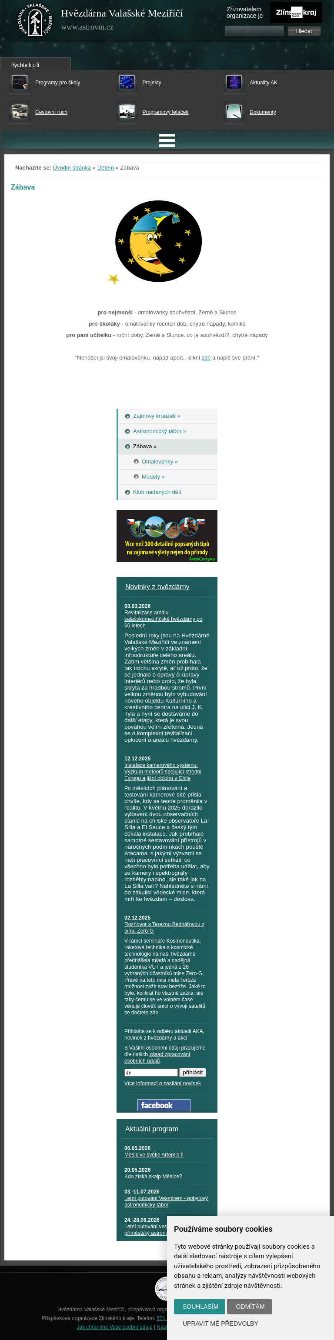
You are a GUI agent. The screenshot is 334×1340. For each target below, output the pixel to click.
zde (205, 357)
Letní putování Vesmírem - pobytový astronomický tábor (166, 1201)
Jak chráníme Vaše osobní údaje (115, 1327)
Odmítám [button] (250, 1306)
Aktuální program (151, 1129)
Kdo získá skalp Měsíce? (153, 1176)
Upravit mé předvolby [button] (220, 1323)
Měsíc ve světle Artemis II (154, 1155)
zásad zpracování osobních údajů (157, 1057)
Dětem (105, 167)
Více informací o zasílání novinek (162, 1083)
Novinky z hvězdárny (157, 586)
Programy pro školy (57, 83)
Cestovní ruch (51, 112)
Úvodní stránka (72, 167)
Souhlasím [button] (200, 1306)
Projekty (152, 83)
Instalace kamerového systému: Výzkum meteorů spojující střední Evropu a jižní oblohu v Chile (162, 771)
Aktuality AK (263, 83)
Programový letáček (166, 112)
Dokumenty (263, 112)
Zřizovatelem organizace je (245, 12)
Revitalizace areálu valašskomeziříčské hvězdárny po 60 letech (163, 619)
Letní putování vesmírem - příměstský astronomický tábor (159, 1229)
